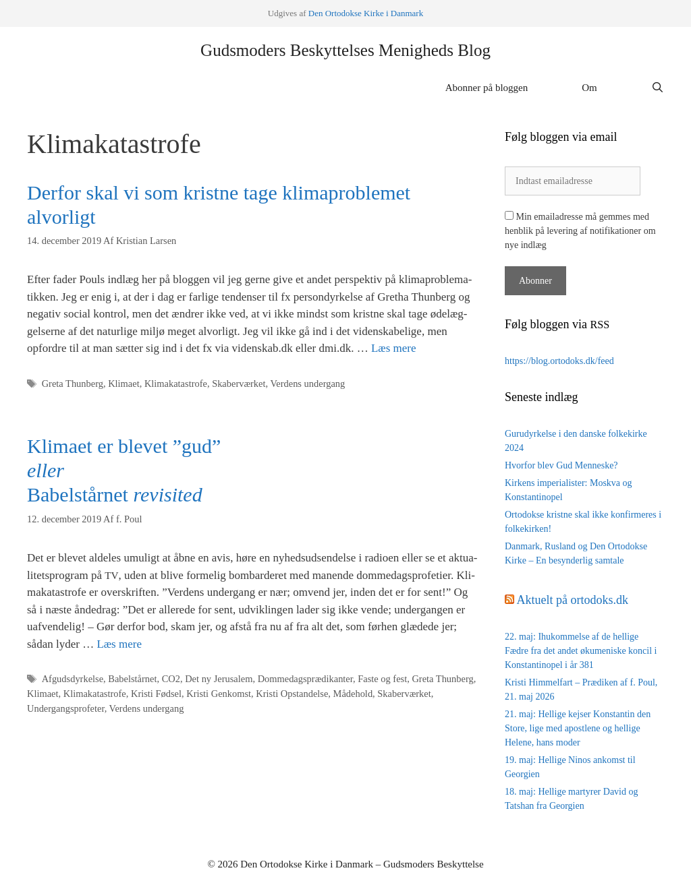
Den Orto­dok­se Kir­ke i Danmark (365, 13)
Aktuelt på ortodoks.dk (572, 600)
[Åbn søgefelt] (657, 87)
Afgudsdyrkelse (72, 678)
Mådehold (353, 693)
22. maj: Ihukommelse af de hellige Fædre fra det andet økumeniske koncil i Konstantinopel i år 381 (581, 651)
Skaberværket (238, 383)
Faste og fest (382, 678)
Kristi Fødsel (156, 693)
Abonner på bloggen (486, 87)
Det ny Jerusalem (218, 678)
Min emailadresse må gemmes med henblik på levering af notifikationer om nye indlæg (580, 231)
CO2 (171, 678)
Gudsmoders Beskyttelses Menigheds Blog (345, 50)
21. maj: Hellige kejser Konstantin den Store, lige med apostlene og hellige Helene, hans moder (578, 728)
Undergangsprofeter (66, 708)
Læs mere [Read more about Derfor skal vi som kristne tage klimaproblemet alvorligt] (393, 348)
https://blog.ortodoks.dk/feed (559, 361)
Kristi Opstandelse (292, 693)
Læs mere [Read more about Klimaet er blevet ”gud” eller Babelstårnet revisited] (119, 644)
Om (589, 87)
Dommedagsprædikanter (305, 678)
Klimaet (124, 383)
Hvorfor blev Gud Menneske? (561, 465)
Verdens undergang (307, 383)
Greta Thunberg (72, 383)
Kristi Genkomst (218, 693)
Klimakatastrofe (175, 383)
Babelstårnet (132, 678)
